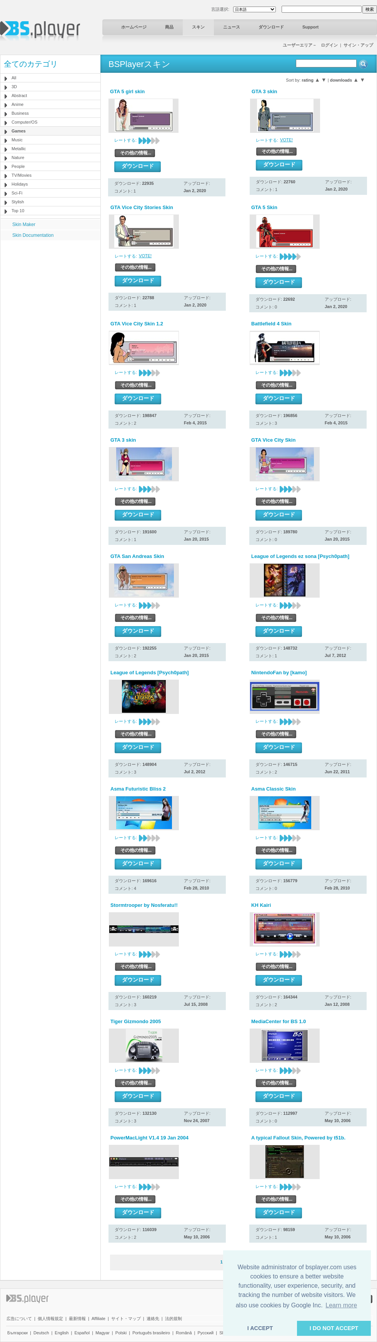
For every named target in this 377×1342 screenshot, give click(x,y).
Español (82, 1332)
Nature (18, 157)
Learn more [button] (341, 1305)
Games (19, 131)
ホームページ (134, 27)
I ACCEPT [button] (260, 1328)
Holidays (20, 184)
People (18, 166)
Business (20, 113)
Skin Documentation (32, 235)
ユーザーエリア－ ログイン (310, 45)
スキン (198, 27)
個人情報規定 (50, 1318)
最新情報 (77, 1318)
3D (14, 86)
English (61, 1332)
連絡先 (153, 1318)
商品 (169, 27)
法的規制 (173, 1318)
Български (17, 1332)
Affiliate (98, 1318)
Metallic (19, 148)
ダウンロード (271, 27)
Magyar (102, 1332)
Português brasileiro (151, 1332)
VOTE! (286, 139)
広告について (19, 1318)
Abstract (19, 95)
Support (310, 27)
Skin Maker (23, 224)
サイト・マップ (126, 1318)
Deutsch (41, 1332)
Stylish (18, 201)
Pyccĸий (206, 1332)
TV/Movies (22, 175)
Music (17, 139)
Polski (121, 1332)
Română (184, 1332)
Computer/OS (24, 122)
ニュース (231, 27)
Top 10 (18, 210)
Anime (17, 104)
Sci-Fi (17, 193)
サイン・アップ (358, 45)
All (14, 77)
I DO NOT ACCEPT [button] (334, 1328)
